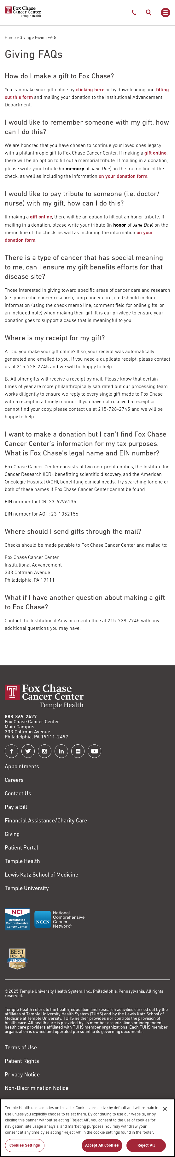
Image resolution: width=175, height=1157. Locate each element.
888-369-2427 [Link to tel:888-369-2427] (21, 717)
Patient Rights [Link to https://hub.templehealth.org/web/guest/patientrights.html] (22, 1061)
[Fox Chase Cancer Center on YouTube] (94, 751)
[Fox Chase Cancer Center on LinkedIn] (61, 751)
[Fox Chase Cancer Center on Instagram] (44, 751)
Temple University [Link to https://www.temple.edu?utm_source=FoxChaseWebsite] (27, 889)
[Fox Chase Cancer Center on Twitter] (28, 751)
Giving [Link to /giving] (12, 835)
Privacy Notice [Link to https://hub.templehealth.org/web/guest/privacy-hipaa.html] (22, 1075)
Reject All (146, 1149)
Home (10, 38)
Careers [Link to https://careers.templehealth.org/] (14, 780)
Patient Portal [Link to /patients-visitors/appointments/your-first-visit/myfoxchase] (21, 848)
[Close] (165, 1112)
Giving (25, 38)
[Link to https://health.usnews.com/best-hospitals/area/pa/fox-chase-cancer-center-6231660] (17, 959)
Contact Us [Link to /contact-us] (18, 794)
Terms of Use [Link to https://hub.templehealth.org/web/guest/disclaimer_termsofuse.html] (21, 1048)
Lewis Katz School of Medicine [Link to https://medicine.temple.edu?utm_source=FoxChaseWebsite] (41, 875)
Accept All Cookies (102, 1149)
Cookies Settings (24, 1149)
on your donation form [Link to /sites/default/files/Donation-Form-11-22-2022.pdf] (123, 176)
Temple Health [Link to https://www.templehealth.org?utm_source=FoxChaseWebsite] (22, 862)
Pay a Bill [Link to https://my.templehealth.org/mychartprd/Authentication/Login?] (16, 807)
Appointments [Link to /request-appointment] (22, 767)
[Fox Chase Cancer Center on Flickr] (78, 751)
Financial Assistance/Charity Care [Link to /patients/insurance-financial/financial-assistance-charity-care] (46, 821)
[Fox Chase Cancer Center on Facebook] (11, 751)
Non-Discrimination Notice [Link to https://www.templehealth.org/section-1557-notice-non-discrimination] (36, 1089)
